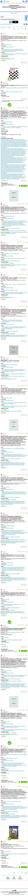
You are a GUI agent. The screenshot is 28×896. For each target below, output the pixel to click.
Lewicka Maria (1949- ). (6, 851)
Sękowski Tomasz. (7, 801)
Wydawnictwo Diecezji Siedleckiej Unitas (12, 754)
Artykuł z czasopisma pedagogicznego (17, 373)
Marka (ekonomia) (22, 402)
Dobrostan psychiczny (6, 49)
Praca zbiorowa (5, 129)
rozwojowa (21, 492)
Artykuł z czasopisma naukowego (16, 406)
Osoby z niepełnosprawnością (20, 675)
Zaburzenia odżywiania (16, 127)
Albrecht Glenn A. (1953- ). (9, 284)
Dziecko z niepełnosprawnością (8, 491)
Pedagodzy (4, 568)
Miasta (3, 403)
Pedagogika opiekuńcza (11, 568)
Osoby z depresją (5, 326)
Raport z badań (15, 331)
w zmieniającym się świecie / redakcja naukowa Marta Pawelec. (13, 265)
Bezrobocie (9, 763)
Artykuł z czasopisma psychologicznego (14, 407)
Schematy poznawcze (16, 807)
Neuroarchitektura (5, 50)
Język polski (7, 726)
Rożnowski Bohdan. (7, 397)
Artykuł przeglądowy (6, 373)
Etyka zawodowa (15, 763)
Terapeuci (12, 765)
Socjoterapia (8, 533)
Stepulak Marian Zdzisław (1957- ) (9, 758)
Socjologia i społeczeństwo (21, 230)
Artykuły (3, 46)
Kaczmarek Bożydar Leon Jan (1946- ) (10, 253)
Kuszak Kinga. (6, 721)
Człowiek (3, 290)
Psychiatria (7, 328)
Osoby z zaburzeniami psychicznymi (9, 806)
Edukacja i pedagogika (6, 461)
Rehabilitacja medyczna (6, 807)
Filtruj (9, 27)
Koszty (10, 290)
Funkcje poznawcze (22, 326)
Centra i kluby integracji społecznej (8, 220)
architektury (19, 50)
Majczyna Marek (7, 121)
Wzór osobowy (17, 570)
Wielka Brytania (8, 225)
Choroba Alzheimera (6, 604)
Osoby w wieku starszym (14, 327)
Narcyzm (5, 126)
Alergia (3, 454)
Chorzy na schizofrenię (20, 220)
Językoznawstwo (5, 263)
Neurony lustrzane (11, 126)
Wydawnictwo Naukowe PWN (11, 87)
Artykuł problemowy (5, 53)
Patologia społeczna (6, 371)
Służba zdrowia (15, 223)
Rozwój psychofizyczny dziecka (19, 726)
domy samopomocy (8, 676)
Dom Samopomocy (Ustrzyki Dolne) (12, 530)
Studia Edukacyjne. (14, 734)
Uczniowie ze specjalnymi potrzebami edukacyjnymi (14, 456)
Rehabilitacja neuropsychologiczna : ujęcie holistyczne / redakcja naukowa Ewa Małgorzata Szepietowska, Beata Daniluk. (14, 336)
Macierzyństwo (5, 492)
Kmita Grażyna (6, 487)
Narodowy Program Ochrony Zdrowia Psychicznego (12, 221)
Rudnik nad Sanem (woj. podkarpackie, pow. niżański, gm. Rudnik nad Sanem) (13, 809)
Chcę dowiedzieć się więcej (8, 894)
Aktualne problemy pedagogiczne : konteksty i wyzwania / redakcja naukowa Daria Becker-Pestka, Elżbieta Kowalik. (13, 612)
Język (10, 258)
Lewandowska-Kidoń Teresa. (9, 448)
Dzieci (3, 369)
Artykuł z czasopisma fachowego (16, 53)
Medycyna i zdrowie (5, 230)
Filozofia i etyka (5, 770)
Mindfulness (16, 49)
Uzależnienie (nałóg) (22, 765)
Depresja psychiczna (13, 326)
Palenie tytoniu (5, 764)
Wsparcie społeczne (6, 370)
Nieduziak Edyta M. (7, 670)
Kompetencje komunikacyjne (17, 454)
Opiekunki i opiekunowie (17, 370)
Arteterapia (4, 675)
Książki (3, 124)
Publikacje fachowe (9, 46)
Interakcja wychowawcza (19, 491)
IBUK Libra (20, 87)
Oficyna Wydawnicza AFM (9, 117)
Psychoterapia (4, 765)
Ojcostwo (15, 492)
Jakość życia (4, 402)
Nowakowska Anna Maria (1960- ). (10, 364)
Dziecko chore (8, 454)
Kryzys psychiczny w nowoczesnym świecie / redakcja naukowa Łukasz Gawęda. (14, 233)
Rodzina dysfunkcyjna (9, 369)
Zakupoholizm (14, 766)
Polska (14, 51)
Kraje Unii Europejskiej (10, 224)
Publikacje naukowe (9, 124)
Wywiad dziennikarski (18, 293)
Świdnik (3, 571)
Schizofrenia (9, 223)
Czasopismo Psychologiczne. (16, 411)
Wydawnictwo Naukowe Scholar (12, 846)
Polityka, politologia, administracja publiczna (10, 539)
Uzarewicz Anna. (16, 801)
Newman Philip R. (17, 91)
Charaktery (12, 58)
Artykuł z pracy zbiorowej (15, 228)
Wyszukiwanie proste (4, 24)
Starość (21, 327)
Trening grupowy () (18, 533)
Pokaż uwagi (3, 60)
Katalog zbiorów (14, 13)
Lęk (2, 126)
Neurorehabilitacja (5, 327)
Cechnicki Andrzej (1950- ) (8, 216)
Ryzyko (6, 493)
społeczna (17, 569)
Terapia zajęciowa (19, 676)
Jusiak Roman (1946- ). (7, 562)
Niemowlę (10, 492)
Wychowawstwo (10, 570)
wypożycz (24, 185)
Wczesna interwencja (15, 493)
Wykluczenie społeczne (6, 127)
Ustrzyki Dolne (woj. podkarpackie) (8, 534)
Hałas (12, 49)
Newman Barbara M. (7, 91)
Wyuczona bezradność (18, 369)
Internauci (4, 258)
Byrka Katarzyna (5, 637)
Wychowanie (4, 570)
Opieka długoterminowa (15, 604)
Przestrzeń (11, 50)
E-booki (3, 94)
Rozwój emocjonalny (17, 455)
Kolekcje (10, 24)
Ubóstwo (12, 371)
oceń (26, 33)
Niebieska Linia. (13, 378)
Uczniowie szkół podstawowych (8, 727)
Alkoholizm (4, 763)
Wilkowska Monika (6, 44)
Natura (21, 49)
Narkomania (21, 763)
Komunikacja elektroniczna (20, 258)
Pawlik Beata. (5, 599)
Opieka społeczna (5, 567)
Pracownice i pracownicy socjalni (14, 764)
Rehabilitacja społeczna (12, 222)
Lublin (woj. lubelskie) (9, 403)
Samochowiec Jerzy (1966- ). (9, 320)
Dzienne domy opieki (14, 531)
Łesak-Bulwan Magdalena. (8, 525)
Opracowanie (4, 768)
